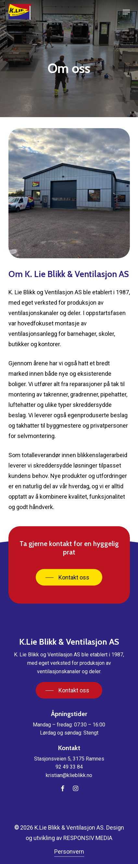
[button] (126, 12)
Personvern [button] (69, 851)
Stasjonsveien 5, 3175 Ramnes (69, 759)
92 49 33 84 (69, 767)
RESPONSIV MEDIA (87, 837)
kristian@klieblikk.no (69, 775)
